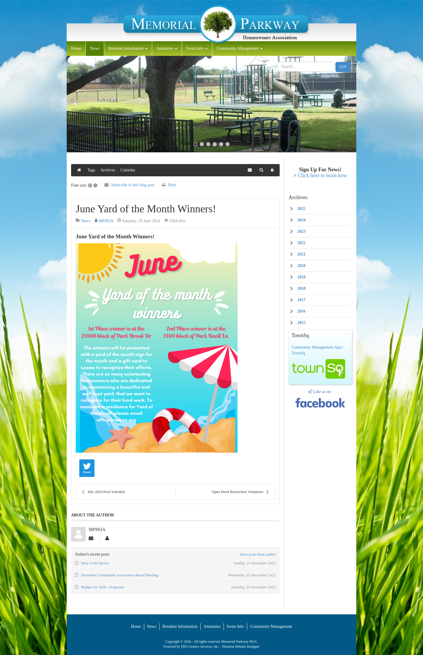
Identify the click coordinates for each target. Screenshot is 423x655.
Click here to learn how (322, 175)
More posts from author (258, 554)
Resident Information (128, 48)
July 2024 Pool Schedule (103, 492)
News (94, 48)
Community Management (240, 48)
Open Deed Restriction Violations (240, 492)
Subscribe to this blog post (133, 185)
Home (76, 48)
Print (172, 185)
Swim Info (197, 48)
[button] (75, 104)
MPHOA (106, 221)
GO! (343, 67)
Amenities (167, 48)
